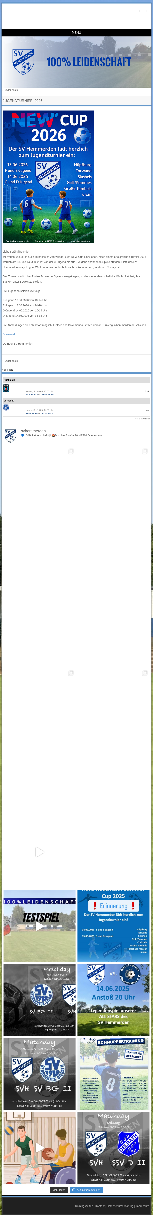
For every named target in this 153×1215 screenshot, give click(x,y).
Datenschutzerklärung (120, 1204)
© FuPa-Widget (142, 418)
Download (9, 334)
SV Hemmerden (29, 13)
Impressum (142, 1204)
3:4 (147, 391)
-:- (147, 410)
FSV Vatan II (32, 394)
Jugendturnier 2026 (22, 101)
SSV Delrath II (48, 413)
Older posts (10, 89)
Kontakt (99, 1204)
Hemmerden (48, 394)
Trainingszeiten (84, 1204)
